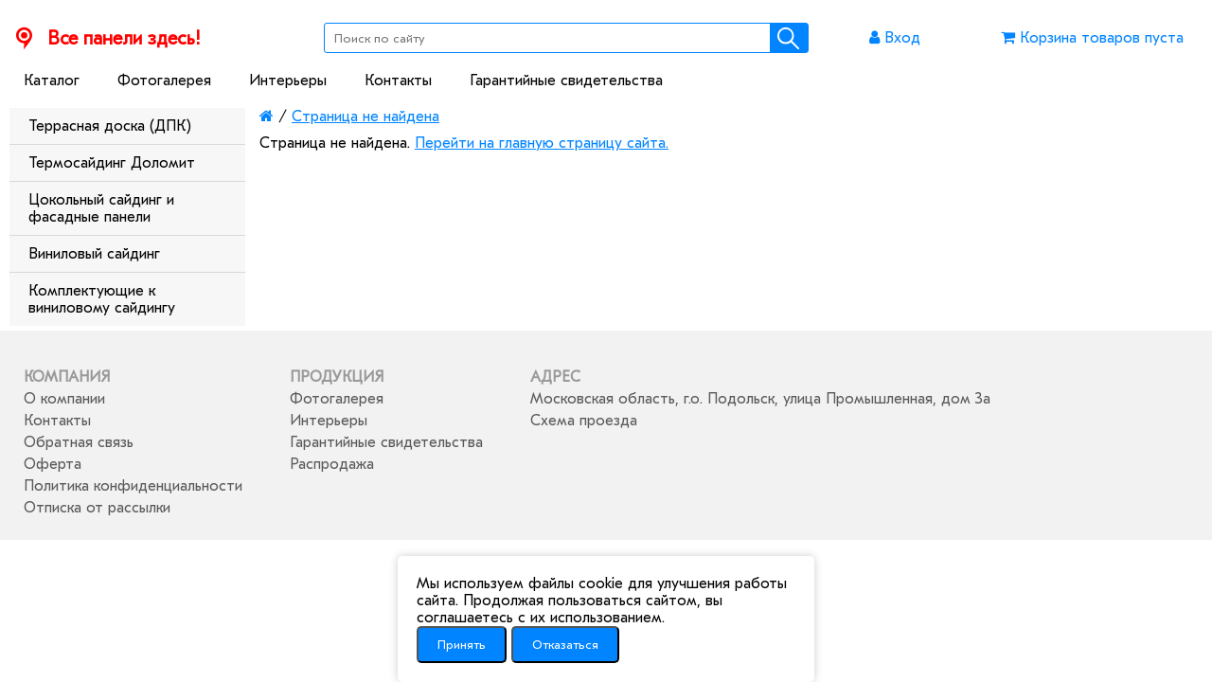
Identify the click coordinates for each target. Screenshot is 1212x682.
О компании (64, 398)
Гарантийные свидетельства (566, 80)
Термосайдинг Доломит (111, 162)
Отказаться (565, 644)
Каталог (52, 80)
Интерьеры (288, 80)
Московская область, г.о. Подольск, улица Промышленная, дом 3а (760, 398)
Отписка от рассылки (97, 507)
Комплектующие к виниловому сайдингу (101, 299)
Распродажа (332, 464)
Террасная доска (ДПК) (109, 126)
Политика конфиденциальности (133, 485)
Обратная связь (79, 442)
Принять (461, 644)
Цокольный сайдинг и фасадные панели (101, 208)
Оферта (52, 464)
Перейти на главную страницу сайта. (541, 143)
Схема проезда (583, 420)
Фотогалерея (164, 80)
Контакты (398, 80)
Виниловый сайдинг (94, 253)
